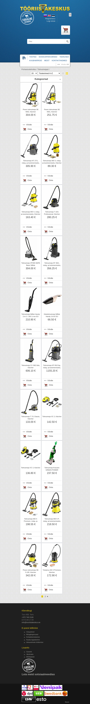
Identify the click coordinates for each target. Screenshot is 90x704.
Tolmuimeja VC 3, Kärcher (30, 468)
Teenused (64, 57)
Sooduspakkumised (48, 57)
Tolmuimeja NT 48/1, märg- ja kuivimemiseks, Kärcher (52, 265)
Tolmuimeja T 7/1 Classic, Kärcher (30, 418)
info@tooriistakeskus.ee (31, 622)
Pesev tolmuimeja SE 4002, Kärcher (31, 111)
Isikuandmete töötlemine (34, 642)
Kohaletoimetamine (33, 637)
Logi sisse (51, 21)
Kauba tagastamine (33, 640)
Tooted (32, 57)
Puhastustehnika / (29, 69)
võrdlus (65, 64)
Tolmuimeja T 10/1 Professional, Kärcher (52, 213)
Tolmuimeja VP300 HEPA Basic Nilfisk (30, 264)
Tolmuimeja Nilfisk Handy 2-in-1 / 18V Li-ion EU (30, 315)
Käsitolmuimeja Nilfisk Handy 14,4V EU (52, 315)
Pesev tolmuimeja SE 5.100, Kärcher (31, 571)
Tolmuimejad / (43, 69)
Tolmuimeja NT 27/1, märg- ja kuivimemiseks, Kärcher (31, 163)
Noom (67, 702)
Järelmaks (29, 654)
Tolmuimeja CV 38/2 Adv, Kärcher (30, 366)
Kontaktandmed (59, 61)
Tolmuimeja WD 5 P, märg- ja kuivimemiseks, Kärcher (52, 521)
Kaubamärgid (35, 61)
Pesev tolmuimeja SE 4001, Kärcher (52, 111)
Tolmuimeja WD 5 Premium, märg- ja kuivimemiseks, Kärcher (30, 521)
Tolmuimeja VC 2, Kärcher (51, 416)
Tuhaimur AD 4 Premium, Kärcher (52, 571)
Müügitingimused (32, 634)
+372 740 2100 (27, 617)
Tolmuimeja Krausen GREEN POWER (51, 469)
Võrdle (29, 125)
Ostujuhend (30, 632)
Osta (30, 129)
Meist (47, 61)
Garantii (29, 652)
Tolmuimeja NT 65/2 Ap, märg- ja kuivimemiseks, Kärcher (52, 367)
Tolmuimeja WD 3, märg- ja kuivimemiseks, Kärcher (51, 162)
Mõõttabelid (30, 657)
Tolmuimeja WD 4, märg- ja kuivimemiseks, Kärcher (30, 213)
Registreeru (50, 19)
